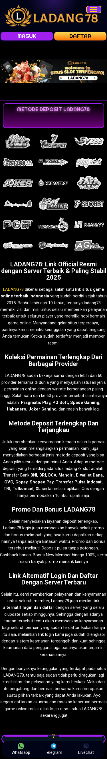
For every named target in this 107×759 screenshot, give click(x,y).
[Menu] (93, 9)
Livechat (86, 749)
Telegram (53, 749)
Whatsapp (20, 749)
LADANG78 (13, 289)
